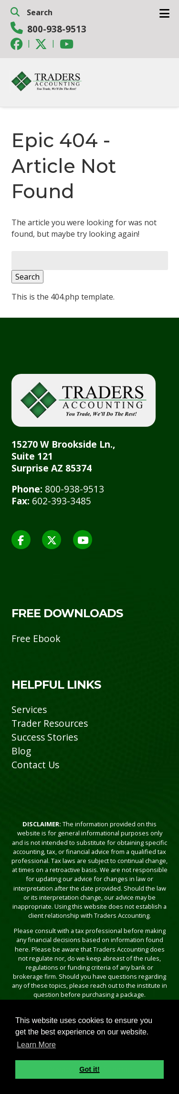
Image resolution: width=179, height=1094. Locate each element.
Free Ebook (36, 638)
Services (29, 709)
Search (27, 276)
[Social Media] (17, 43)
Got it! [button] (89, 1069)
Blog (21, 750)
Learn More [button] (36, 1045)
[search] (90, 12)
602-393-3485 (61, 500)
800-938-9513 (56, 29)
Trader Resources (49, 723)
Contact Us (35, 764)
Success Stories (44, 737)
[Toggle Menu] (164, 13)
